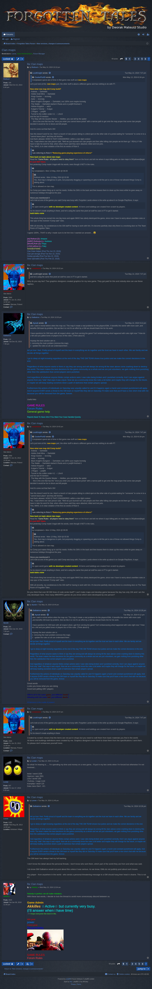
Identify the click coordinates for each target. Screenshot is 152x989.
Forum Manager (39, 54)
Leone (14, 54)
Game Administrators (24, 54)
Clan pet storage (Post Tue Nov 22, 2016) (43, 254)
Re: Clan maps (35, 64)
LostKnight (37, 73)
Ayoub (35, 323)
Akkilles (6, 896)
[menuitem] (138, 34)
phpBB (68, 979)
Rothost (6, 79)
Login (6, 39)
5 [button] (141, 58)
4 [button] (138, 58)
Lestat (5, 782)
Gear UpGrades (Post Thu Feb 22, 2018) (43, 259)
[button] (121, 59)
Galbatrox (7, 335)
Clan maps (9, 50)
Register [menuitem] (148, 35)
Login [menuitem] (144, 35)
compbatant (8, 291)
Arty (71, 981)
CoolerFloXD (40, 77)
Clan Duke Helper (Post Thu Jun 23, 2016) (44, 251)
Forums (9, 34)
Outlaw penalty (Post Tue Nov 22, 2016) (43, 256)
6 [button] (145, 58)
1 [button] (129, 58)
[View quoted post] (50, 73)
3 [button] (135, 58)
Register (16, 39)
